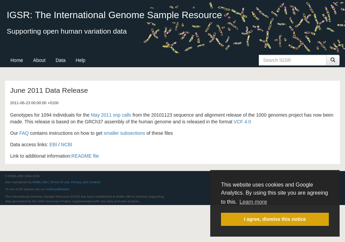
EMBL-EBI (40, 182)
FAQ (24, 133)
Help (81, 60)
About (39, 60)
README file (85, 156)
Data (61, 60)
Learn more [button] (253, 202)
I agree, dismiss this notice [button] (275, 219)
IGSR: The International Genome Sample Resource (114, 15)
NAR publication (57, 189)
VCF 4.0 (242, 121)
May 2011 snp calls (111, 115)
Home (16, 60)
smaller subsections (124, 133)
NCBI (66, 144)
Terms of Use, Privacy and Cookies (75, 182)
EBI (53, 144)
